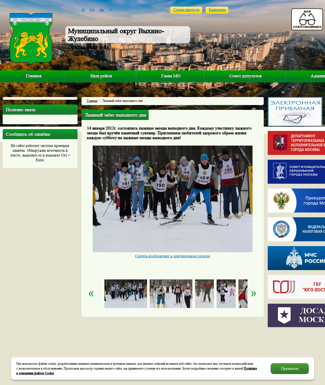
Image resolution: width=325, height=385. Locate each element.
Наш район (101, 75)
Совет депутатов (245, 75)
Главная (33, 75)
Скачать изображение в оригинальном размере (172, 256)
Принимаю (290, 368)
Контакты (217, 9)
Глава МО (170, 75)
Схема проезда (186, 9)
